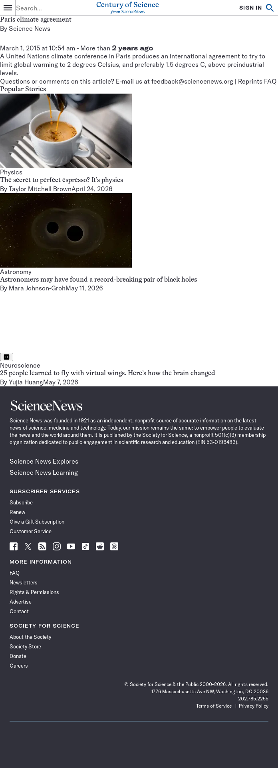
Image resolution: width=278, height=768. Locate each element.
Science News (29, 28)
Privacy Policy (253, 706)
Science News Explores (44, 461)
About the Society (30, 637)
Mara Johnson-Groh (37, 288)
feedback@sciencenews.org (192, 81)
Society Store (25, 646)
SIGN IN (250, 8)
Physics (11, 172)
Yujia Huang (26, 382)
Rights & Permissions (34, 592)
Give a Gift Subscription (37, 521)
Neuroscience (20, 365)
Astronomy (16, 272)
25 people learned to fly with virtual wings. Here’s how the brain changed (107, 373)
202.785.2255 (253, 699)
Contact (19, 611)
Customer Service (31, 531)
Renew (17, 512)
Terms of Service (214, 706)
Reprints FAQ (257, 81)
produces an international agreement (186, 56)
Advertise (21, 601)
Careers (19, 665)
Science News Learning (44, 472)
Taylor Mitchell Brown (40, 189)
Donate (18, 656)
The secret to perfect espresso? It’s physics (61, 180)
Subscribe (21, 502)
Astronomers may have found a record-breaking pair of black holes (98, 280)
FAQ (15, 573)
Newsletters (24, 582)
